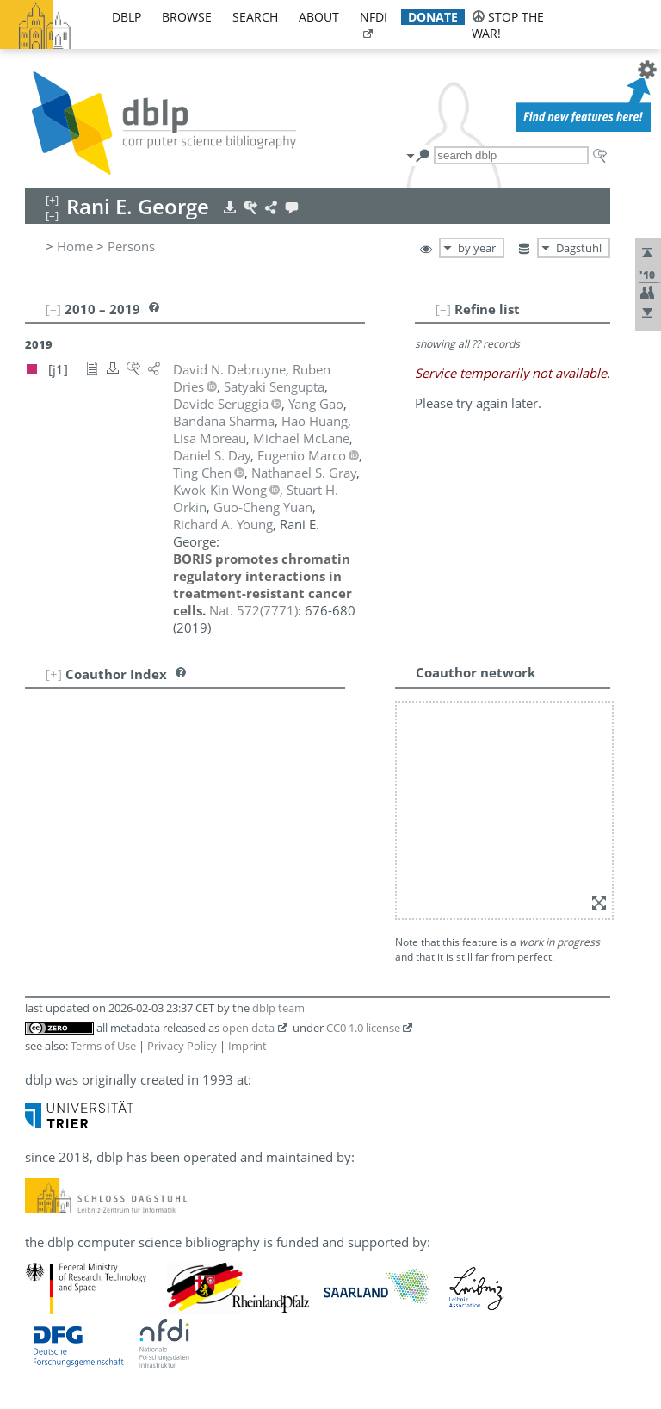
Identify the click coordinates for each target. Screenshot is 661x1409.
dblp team (278, 1008)
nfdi (373, 17)
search (255, 17)
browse (187, 17)
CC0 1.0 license (363, 1027)
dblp (126, 17)
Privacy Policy (182, 1046)
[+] (54, 674)
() (253, 610)
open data (248, 1027)
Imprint (247, 1046)
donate (433, 17)
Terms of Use (103, 1046)
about (319, 17)
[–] (443, 309)
